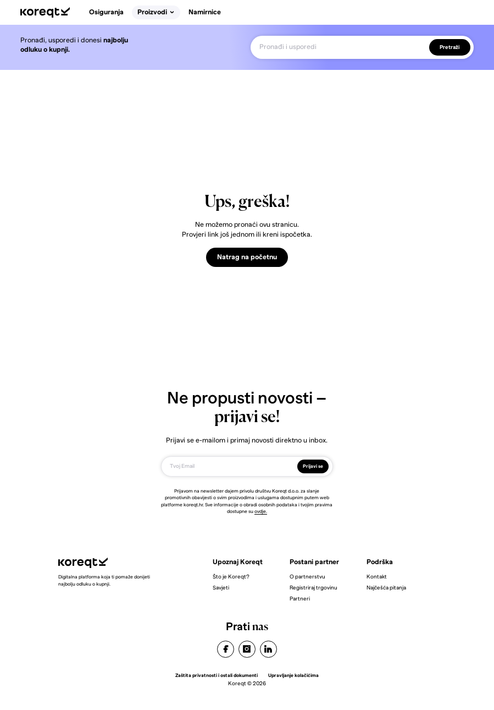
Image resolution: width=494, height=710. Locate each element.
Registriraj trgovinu (313, 588)
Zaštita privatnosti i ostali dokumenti (216, 675)
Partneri (300, 599)
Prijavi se (313, 466)
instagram (247, 649)
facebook (225, 649)
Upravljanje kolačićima (293, 675)
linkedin (268, 649)
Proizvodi (156, 12)
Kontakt (377, 577)
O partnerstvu (307, 577)
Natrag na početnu (247, 257)
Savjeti (221, 588)
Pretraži (450, 47)
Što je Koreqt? (231, 577)
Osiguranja (106, 12)
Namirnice (204, 12)
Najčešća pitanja (386, 588)
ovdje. (260, 511)
